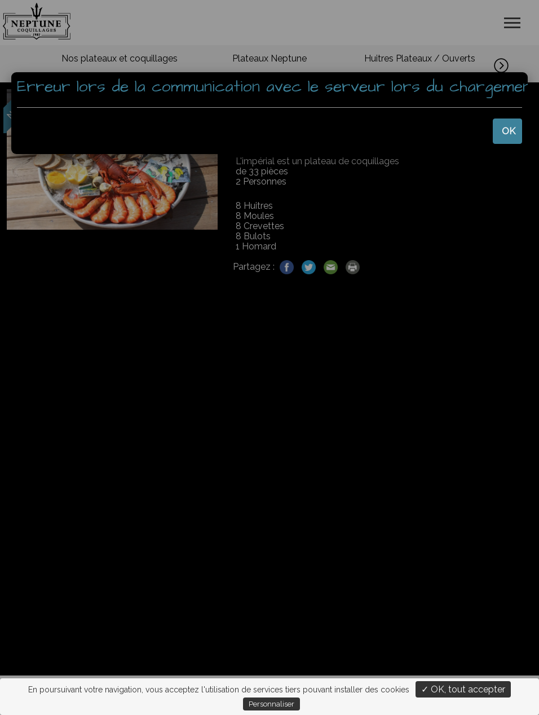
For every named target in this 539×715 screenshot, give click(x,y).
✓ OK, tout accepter (463, 689)
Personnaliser (271, 704)
